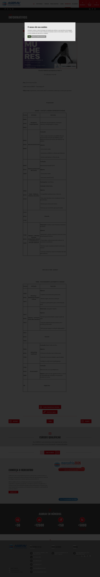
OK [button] (29, 36)
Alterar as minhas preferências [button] (38, 36)
